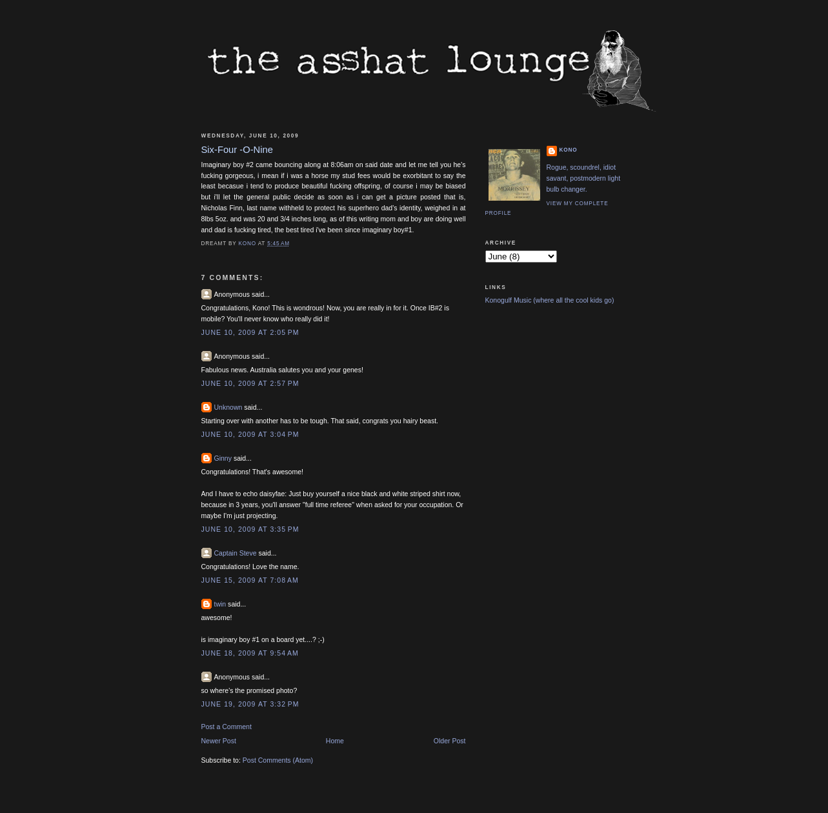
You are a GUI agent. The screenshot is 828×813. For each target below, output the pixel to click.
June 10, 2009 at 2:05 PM (250, 332)
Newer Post (218, 741)
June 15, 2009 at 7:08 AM (250, 580)
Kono (569, 150)
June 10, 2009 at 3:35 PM (250, 529)
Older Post (450, 741)
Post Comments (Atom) (278, 760)
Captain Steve (235, 553)
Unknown (228, 407)
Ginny (223, 458)
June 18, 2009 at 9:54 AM (250, 653)
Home (335, 741)
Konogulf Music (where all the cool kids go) (549, 300)
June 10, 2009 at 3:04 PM (250, 434)
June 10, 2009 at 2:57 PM (250, 383)
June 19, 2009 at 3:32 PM (250, 704)
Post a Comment (226, 726)
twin (220, 604)
